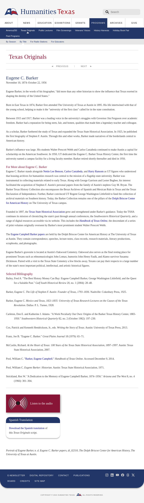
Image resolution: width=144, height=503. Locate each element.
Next (84, 66)
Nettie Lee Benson (53, 171)
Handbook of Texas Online (93, 220)
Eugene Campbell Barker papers (28, 234)
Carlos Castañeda (73, 171)
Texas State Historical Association (47, 211)
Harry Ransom (96, 171)
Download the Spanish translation (26, 428)
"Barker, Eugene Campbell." (39, 358)
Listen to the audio (41, 403)
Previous (62, 66)
